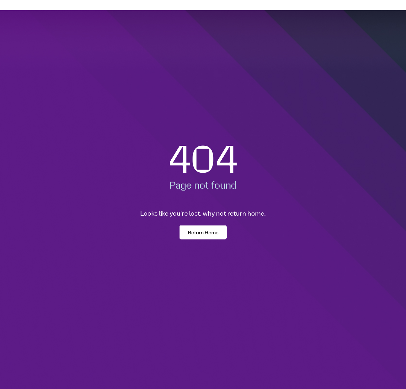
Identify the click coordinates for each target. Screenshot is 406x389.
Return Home (203, 232)
